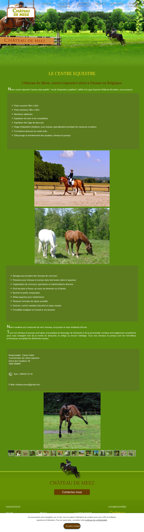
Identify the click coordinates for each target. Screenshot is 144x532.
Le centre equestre (64, 5)
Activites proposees (83, 4)
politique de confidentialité (96, 520)
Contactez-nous (72, 492)
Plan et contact (133, 4)
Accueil (30, 3)
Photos (46, 3)
